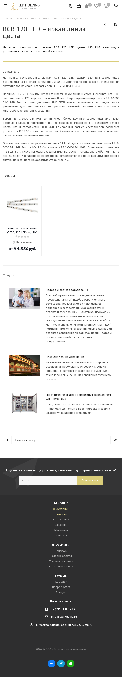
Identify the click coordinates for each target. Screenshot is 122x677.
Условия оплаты (61, 556)
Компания (61, 503)
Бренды (61, 592)
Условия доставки (61, 561)
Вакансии (61, 525)
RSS (115, 24)
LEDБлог (61, 581)
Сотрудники (61, 519)
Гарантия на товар (61, 566)
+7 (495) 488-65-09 (63, 609)
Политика (61, 535)
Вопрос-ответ (61, 587)
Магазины (61, 530)
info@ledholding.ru (64, 616)
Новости (61, 514)
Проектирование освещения (65, 357)
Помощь (61, 550)
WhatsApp (70, 663)
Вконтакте (51, 663)
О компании (61, 509)
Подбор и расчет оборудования (67, 290)
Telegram (61, 663)
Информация (61, 544)
